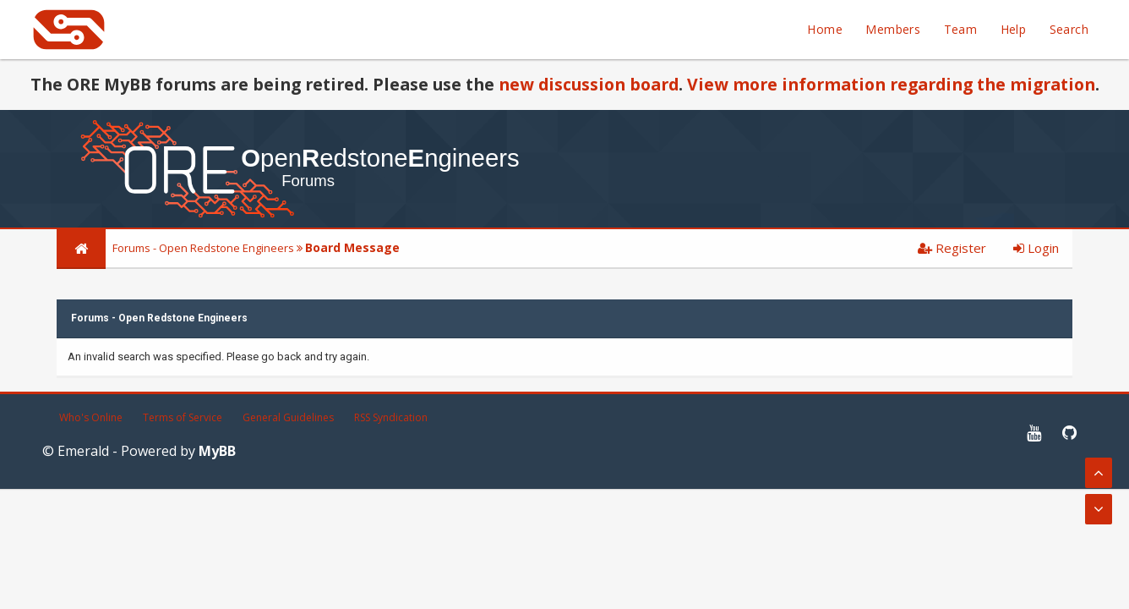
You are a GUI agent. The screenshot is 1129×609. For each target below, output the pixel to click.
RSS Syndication (391, 417)
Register (952, 247)
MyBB (217, 451)
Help (1014, 29)
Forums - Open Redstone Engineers (203, 247)
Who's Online (91, 417)
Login (1036, 247)
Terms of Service (182, 417)
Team (961, 29)
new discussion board (589, 84)
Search (1069, 29)
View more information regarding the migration (891, 84)
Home (825, 29)
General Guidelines (288, 417)
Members (892, 29)
